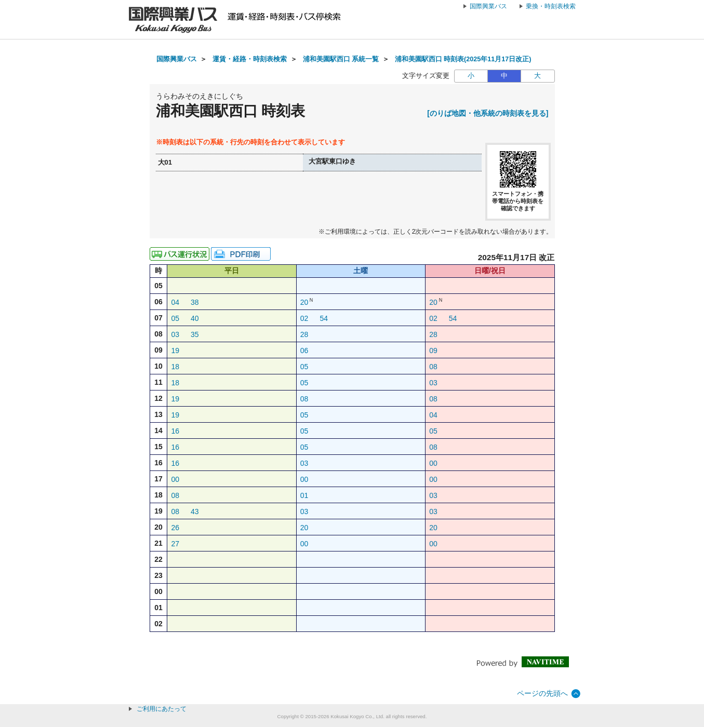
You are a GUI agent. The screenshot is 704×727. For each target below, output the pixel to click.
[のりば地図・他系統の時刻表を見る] (487, 113)
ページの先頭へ (542, 693)
